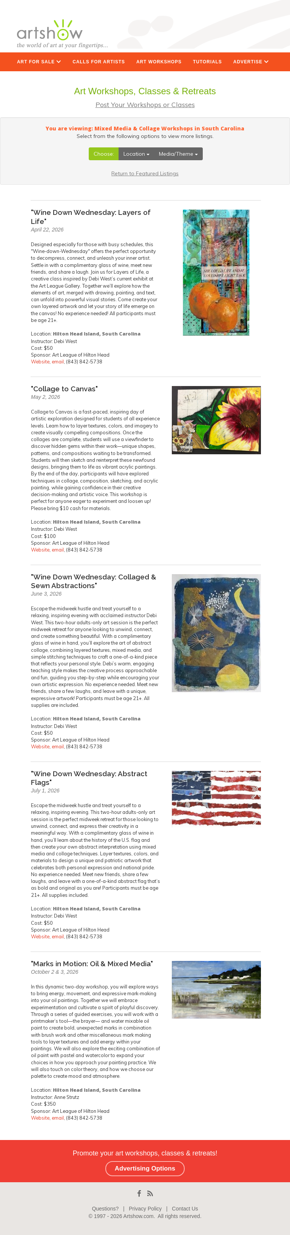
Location (136, 153)
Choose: (104, 153)
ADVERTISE (251, 61)
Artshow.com (138, 1216)
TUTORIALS (207, 61)
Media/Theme (178, 153)
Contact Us (185, 1209)
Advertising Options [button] (145, 1168)
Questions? (105, 1209)
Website (40, 362)
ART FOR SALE (39, 61)
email (58, 362)
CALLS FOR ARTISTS (98, 61)
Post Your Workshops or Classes (145, 104)
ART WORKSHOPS (159, 61)
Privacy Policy (145, 1209)
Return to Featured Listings (145, 173)
